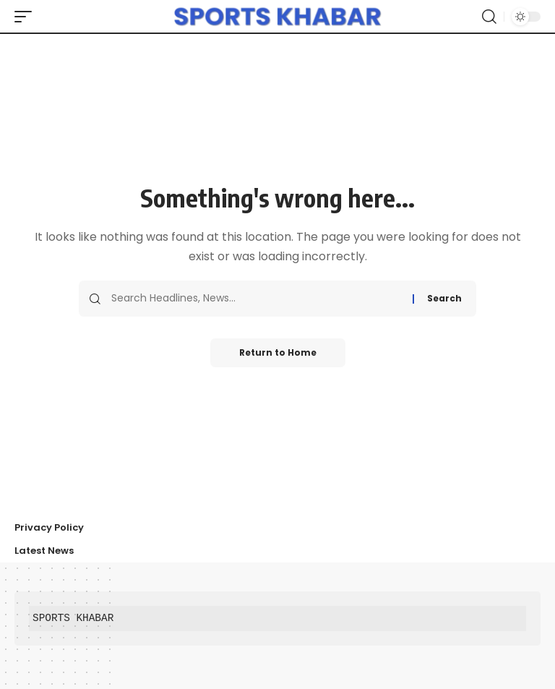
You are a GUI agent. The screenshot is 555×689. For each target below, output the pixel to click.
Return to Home (278, 352)
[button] (26, 16)
